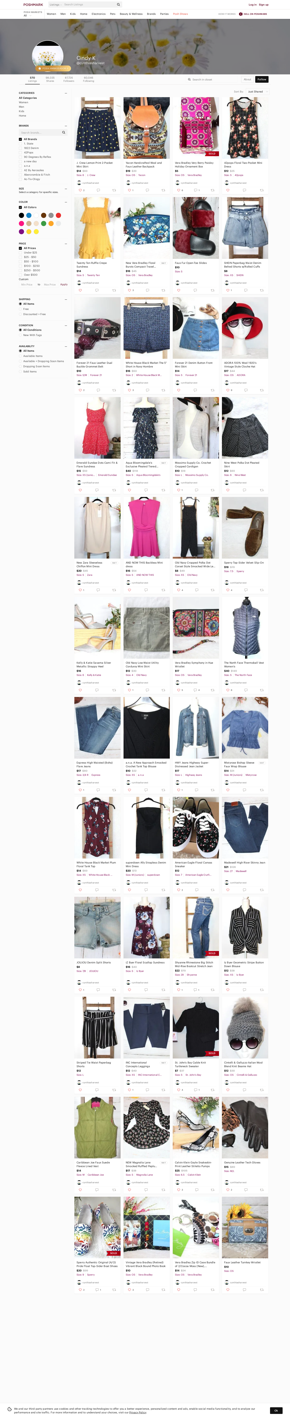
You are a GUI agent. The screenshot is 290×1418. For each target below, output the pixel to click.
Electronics (99, 14)
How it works (227, 14)
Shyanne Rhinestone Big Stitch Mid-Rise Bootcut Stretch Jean (194, 964)
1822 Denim (29, 148)
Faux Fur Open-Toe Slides (191, 263)
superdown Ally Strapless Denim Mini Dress (146, 864)
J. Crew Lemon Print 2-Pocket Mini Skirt (95, 164)
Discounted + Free (32, 314)
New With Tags (30, 335)
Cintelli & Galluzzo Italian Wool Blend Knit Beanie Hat (243, 1064)
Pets (112, 14)
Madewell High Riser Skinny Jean (244, 862)
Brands (151, 14)
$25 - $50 (27, 257)
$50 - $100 (28, 261)
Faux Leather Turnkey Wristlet (242, 1262)
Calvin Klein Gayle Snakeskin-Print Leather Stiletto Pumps (193, 1164)
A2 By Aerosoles (31, 170)
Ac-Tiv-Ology (29, 179)
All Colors (27, 207)
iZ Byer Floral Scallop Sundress (145, 962)
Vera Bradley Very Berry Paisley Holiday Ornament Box (194, 164)
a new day (28, 161)
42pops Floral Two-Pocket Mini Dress (243, 164)
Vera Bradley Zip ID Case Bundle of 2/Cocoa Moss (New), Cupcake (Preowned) (195, 1264)
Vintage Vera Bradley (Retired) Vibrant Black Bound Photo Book (146, 1264)
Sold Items (28, 371)
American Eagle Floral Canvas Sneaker (193, 864)
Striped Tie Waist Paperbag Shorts (94, 1064)
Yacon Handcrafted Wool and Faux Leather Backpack (144, 164)
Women (51, 14)
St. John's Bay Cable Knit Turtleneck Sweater (190, 1064)
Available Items (31, 356)
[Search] (89, 4)
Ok (276, 1410)
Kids (73, 14)
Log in (253, 4)
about (247, 79)
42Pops (26, 152)
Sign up (264, 4)
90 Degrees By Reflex (35, 157)
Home (83, 14)
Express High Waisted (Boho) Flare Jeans (95, 764)
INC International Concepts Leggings (138, 1064)
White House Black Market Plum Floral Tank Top (96, 864)
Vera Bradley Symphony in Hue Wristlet (194, 664)
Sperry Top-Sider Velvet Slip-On (244, 562)
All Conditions (30, 330)
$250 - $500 (29, 270)
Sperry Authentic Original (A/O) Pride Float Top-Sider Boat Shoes (97, 1264)
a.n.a (24, 165)
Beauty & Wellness (131, 14)
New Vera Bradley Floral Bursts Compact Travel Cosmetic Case (140, 264)
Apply (64, 284)
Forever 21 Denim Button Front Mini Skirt (194, 364)
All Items (26, 303)
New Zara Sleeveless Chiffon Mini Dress (89, 564)
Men (63, 14)
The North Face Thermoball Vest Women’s (244, 664)
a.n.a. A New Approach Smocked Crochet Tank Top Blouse (146, 764)
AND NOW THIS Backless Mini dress (144, 564)
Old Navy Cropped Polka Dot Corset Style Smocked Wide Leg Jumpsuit (195, 564)
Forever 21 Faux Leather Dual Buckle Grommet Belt (94, 364)
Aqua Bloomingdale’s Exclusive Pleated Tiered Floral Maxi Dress (141, 464)
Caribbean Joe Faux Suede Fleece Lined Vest (93, 1164)
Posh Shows (180, 14)
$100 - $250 (29, 266)
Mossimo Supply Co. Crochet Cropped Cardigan (193, 464)
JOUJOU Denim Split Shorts (94, 962)
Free (24, 309)
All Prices (27, 248)
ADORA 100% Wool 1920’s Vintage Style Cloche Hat (240, 364)
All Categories (28, 98)
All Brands (28, 139)
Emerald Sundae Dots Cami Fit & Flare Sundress (97, 464)
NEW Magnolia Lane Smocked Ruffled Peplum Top (141, 1164)
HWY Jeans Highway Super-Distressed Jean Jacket (192, 764)
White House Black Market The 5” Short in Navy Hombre (146, 364)
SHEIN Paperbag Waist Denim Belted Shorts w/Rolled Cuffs (242, 264)
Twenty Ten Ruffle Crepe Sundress (92, 264)
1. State (26, 143)
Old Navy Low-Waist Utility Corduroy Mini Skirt (142, 664)
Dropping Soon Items (34, 366)
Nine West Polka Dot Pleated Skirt (241, 464)
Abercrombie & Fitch (34, 174)
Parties (164, 14)
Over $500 (28, 274)
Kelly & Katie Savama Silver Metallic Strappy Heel (94, 664)
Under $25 (28, 252)
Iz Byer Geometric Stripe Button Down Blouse (244, 964)
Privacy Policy (137, 1412)
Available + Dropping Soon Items (41, 361)
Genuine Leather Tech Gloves (242, 1162)
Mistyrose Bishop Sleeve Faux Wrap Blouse (239, 764)
